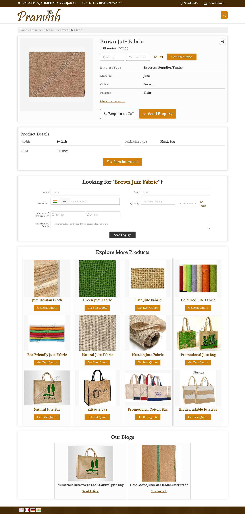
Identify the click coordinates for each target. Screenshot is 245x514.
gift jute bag (97, 410)
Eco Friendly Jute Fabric (47, 355)
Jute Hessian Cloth (47, 300)
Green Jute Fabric (97, 300)
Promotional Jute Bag (198, 355)
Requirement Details (42, 225)
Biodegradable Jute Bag (198, 410)
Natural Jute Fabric (97, 355)
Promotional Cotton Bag (147, 410)
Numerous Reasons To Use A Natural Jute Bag (90, 485)
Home (23, 30)
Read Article (90, 491)
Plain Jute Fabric (147, 300)
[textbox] (138, 57)
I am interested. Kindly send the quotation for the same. (130, 225)
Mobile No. (43, 203)
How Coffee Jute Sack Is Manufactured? (159, 485)
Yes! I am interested (122, 162)
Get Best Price (181, 57)
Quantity (134, 203)
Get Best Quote (47, 307)
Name (46, 192)
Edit (158, 57)
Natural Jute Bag (47, 410)
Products (35, 30)
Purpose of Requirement (42, 214)
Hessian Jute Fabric (147, 355)
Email (136, 192)
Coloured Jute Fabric (198, 300)
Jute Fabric (50, 30)
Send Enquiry (157, 114)
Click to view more (112, 101)
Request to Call (119, 114)
